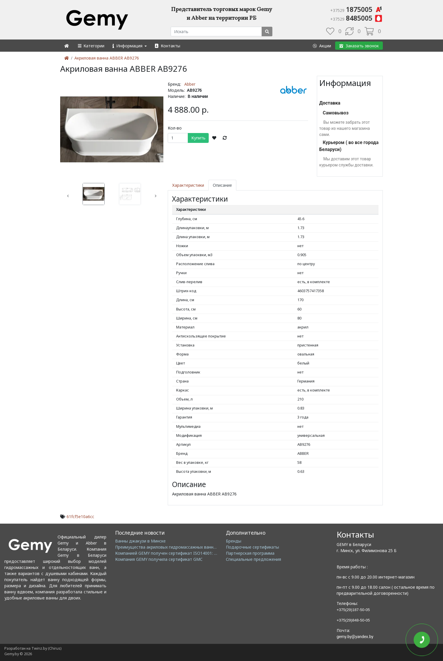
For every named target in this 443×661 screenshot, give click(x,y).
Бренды (233, 541)
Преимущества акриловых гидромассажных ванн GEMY (170, 547)
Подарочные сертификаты (252, 547)
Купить (198, 138)
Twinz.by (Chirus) (46, 648)
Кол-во (175, 128)
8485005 (356, 18)
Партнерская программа (250, 553)
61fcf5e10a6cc (80, 516)
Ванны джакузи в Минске (140, 541)
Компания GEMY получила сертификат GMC (159, 559)
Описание (222, 185)
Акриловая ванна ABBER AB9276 (106, 58)
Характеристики (188, 185)
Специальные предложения (253, 559)
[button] (90, 46)
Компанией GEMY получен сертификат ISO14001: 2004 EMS (174, 553)
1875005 (356, 9)
